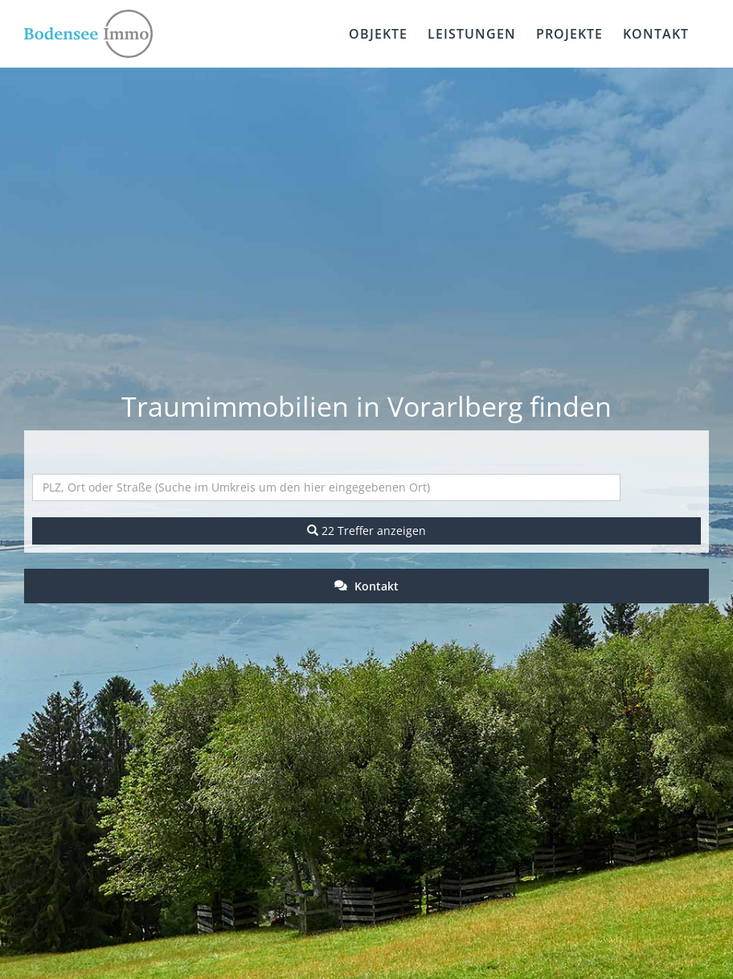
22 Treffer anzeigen (366, 530)
